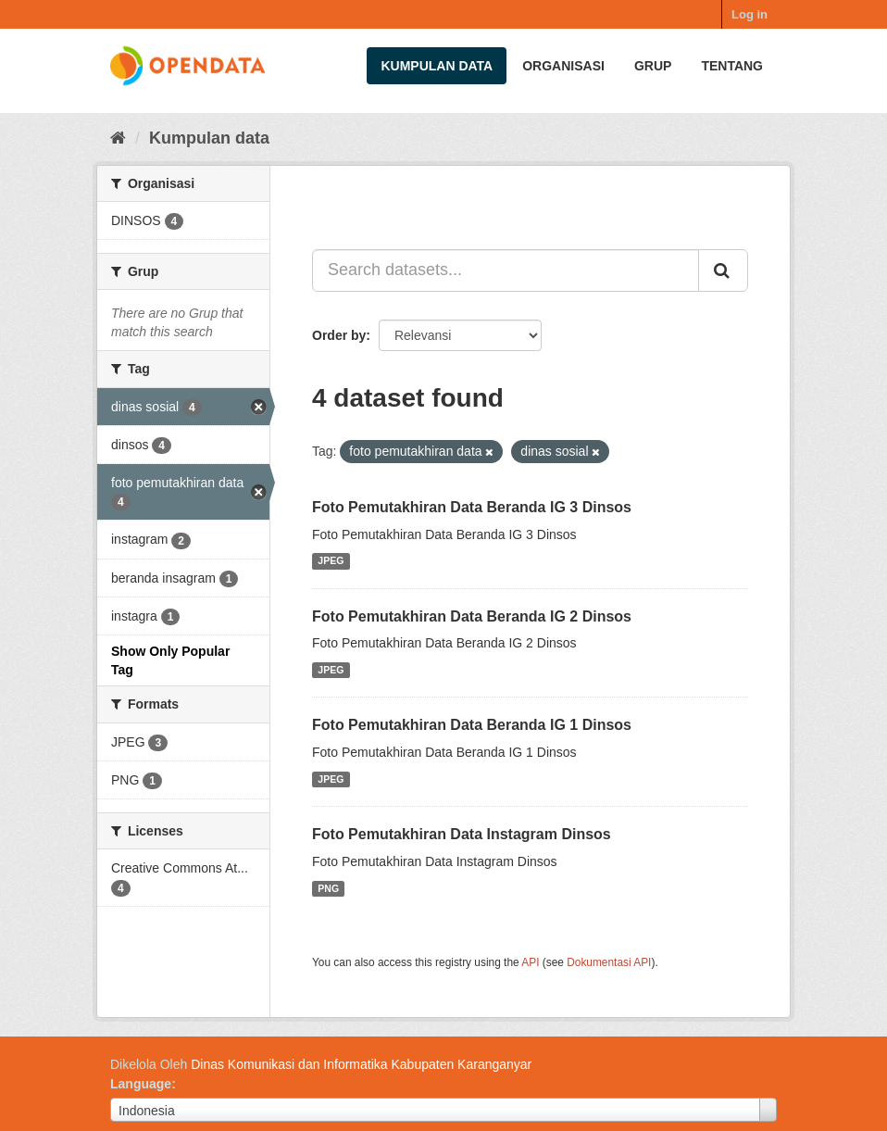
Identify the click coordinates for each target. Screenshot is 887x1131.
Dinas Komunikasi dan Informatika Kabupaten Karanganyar (361, 1064)
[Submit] (723, 270)
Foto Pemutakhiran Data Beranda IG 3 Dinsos (471, 507)
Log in (749, 14)
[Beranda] (118, 138)
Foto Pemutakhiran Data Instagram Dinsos (461, 834)
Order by (339, 335)
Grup (652, 65)
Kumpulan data (437, 65)
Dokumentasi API (609, 962)
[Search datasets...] (505, 270)
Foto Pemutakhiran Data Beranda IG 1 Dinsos (471, 725)
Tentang (732, 65)
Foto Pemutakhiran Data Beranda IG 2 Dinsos (471, 616)
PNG (328, 888)
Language (140, 1083)
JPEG (331, 561)
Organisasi (563, 65)
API (530, 962)
